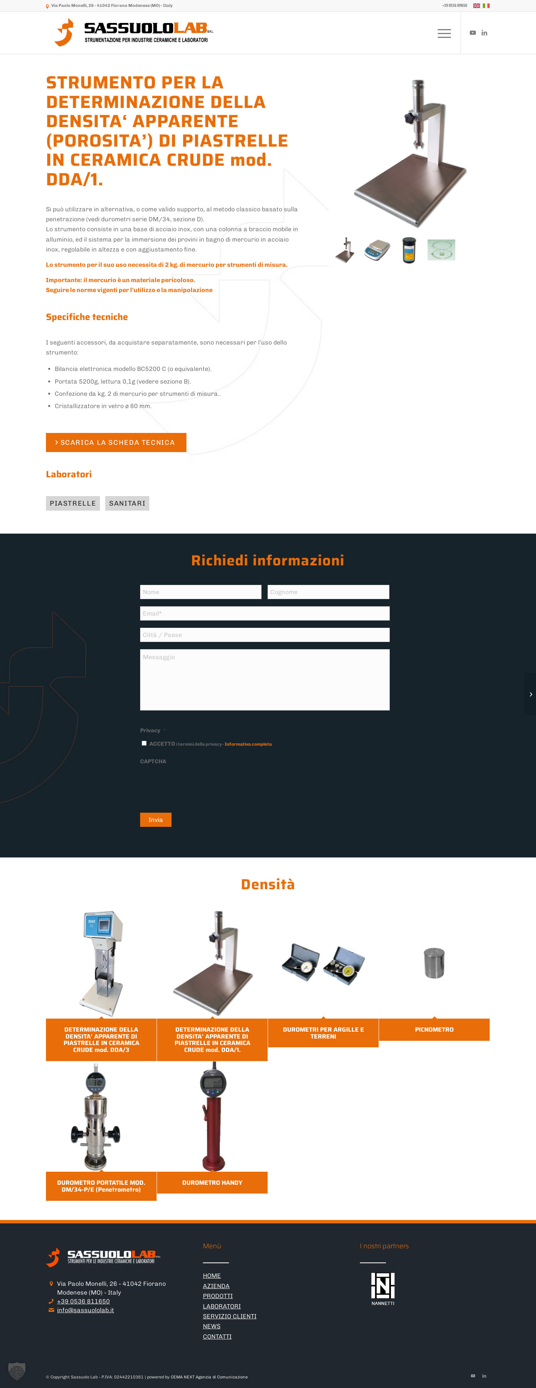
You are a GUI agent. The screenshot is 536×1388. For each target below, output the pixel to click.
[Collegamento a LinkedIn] (484, 32)
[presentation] (198, 784)
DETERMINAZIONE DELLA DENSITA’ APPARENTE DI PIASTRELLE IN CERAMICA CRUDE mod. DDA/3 (101, 1040)
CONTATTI (217, 1336)
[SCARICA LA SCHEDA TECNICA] (116, 442)
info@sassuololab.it (85, 1310)
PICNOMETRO (434, 1029)
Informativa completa (248, 744)
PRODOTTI (218, 1296)
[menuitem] (452, 6)
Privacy (153, 730)
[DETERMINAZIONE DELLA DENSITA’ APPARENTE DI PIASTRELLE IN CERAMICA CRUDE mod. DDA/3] (530, 694)
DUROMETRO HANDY (212, 1182)
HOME (212, 1275)
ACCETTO (210, 743)
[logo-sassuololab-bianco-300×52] (135, 33)
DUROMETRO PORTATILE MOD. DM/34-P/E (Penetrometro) (101, 1186)
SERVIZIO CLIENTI (230, 1316)
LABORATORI (222, 1306)
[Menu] (442, 33)
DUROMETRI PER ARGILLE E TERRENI (323, 1033)
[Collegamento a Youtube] (473, 32)
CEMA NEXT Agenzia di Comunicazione (209, 1377)
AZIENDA (216, 1286)
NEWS (212, 1326)
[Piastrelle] (73, 503)
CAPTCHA (153, 761)
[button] (17, 1371)
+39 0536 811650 (83, 1301)
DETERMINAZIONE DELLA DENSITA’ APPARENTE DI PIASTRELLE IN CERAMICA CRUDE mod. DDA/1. (212, 1040)
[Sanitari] (127, 503)
